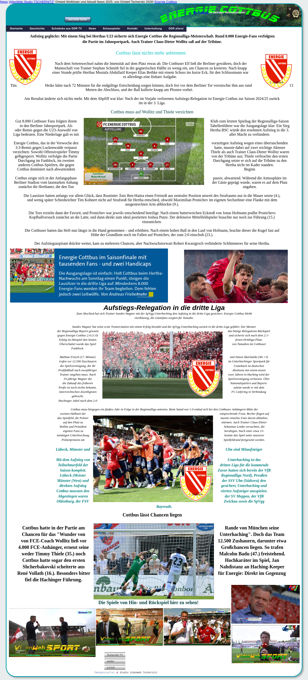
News (4, 2)
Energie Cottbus (165, 2)
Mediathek (201, 12)
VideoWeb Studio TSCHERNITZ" (31, 2)
